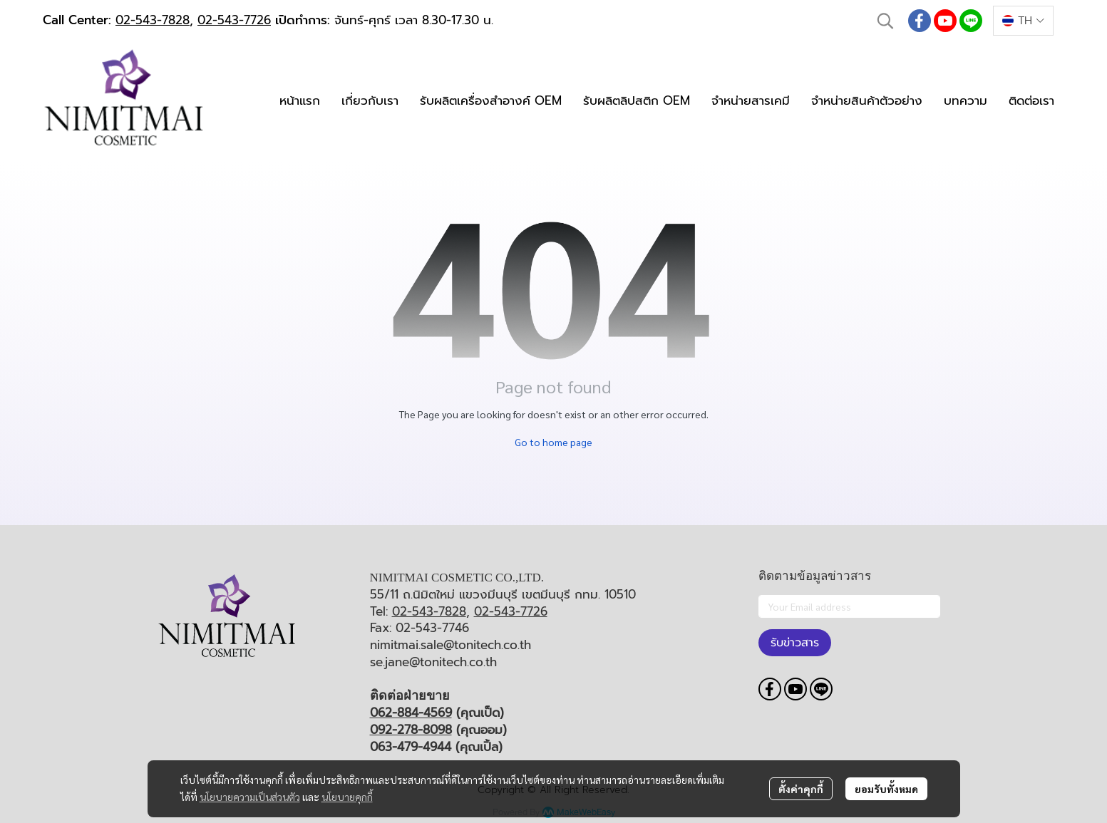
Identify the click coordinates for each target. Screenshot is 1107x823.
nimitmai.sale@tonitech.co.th (450, 645)
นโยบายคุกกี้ (347, 796)
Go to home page (553, 441)
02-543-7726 (234, 20)
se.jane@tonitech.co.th (433, 662)
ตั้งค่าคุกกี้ (800, 788)
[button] (885, 21)
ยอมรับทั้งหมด (886, 788)
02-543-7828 (152, 20)
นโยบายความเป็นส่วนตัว (250, 796)
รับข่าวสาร (795, 642)
